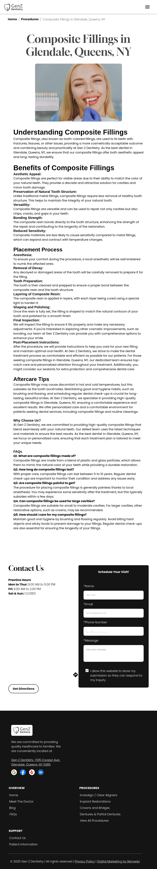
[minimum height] (114, 653)
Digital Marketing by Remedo (118, 861)
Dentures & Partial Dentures (100, 814)
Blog (12, 808)
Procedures (30, 19)
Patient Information (23, 844)
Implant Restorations (95, 801)
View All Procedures (94, 820)
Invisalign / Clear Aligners (98, 795)
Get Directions (23, 689)
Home (12, 19)
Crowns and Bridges (95, 808)
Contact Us (17, 838)
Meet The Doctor (21, 801)
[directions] (75, 677)
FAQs (13, 814)
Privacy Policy (85, 861)
